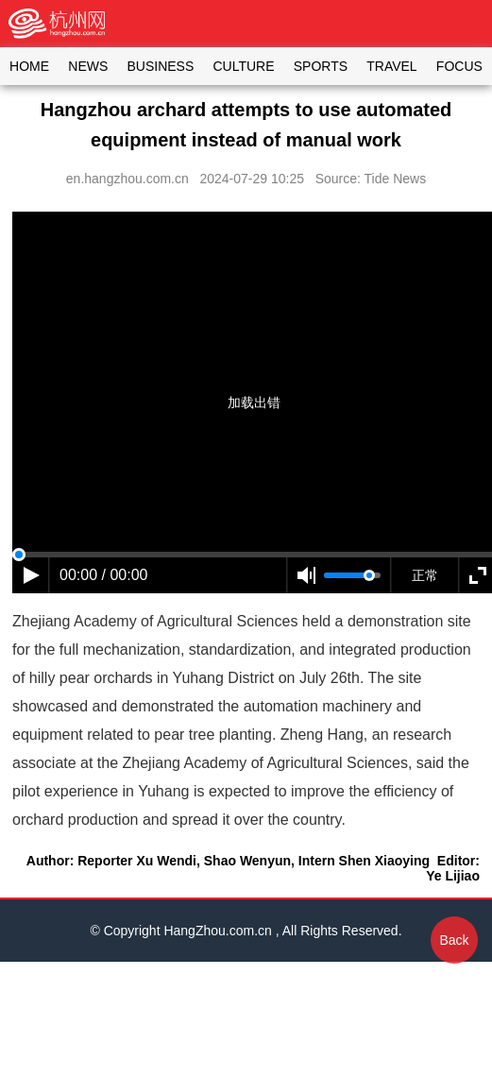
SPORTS (321, 66)
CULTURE (243, 66)
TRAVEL (391, 66)
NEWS (88, 66)
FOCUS (459, 66)
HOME (29, 66)
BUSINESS (160, 66)
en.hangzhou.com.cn (127, 178)
